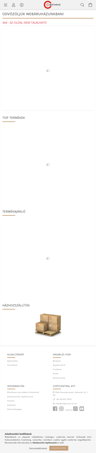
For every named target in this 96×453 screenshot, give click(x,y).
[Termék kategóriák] (5, 5)
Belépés (57, 361)
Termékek (12, 365)
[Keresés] (82, 5)
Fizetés (10, 401)
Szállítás (11, 405)
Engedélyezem (59, 448)
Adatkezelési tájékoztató (20, 396)
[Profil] (13, 5)
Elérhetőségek (14, 409)
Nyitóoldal (12, 361)
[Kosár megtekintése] (90, 5)
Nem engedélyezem (38, 448)
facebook (55, 408)
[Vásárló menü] (21, 5)
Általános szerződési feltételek (23, 392)
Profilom (57, 369)
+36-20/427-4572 (64, 399)
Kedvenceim (59, 378)
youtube (81, 408)
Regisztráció (59, 365)
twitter (69, 410)
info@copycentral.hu (66, 403)
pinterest (75, 408)
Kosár (56, 373)
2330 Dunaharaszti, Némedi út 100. (70, 393)
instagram (61, 408)
